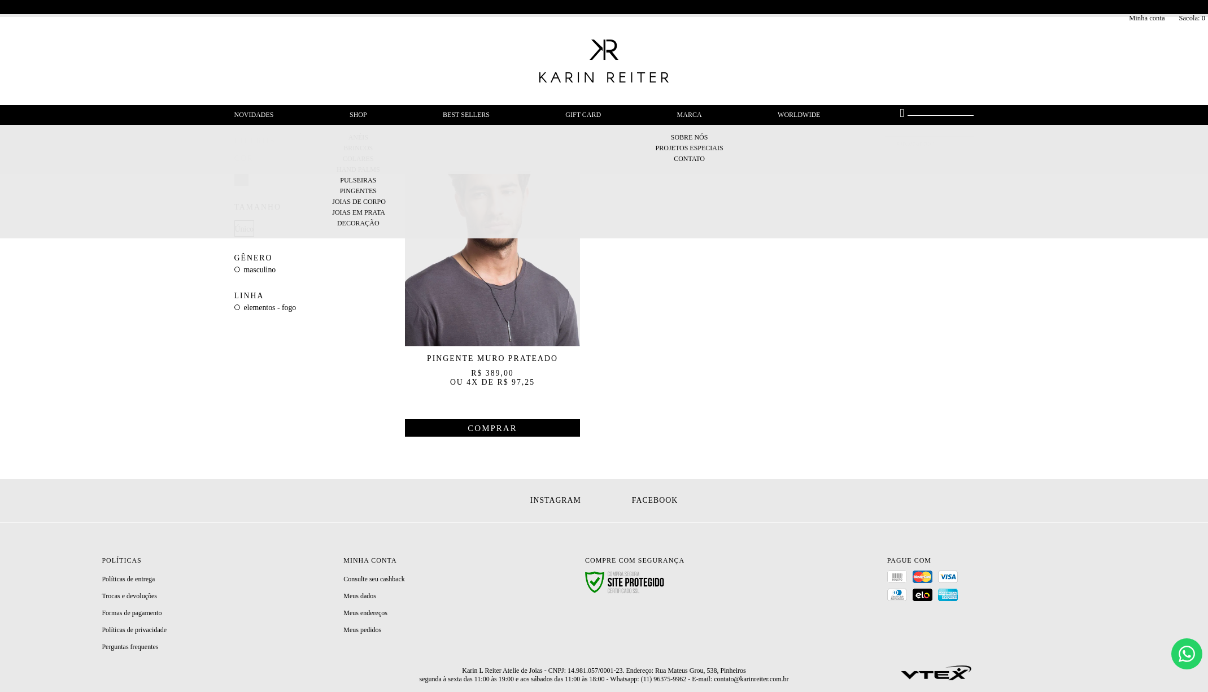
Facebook (655, 500)
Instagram (555, 500)
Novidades (254, 115)
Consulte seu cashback (374, 579)
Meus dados (359, 596)
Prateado (241, 179)
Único (244, 229)
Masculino (260, 270)
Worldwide (799, 115)
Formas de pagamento (132, 613)
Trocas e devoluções (129, 596)
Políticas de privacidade (134, 630)
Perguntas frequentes (130, 647)
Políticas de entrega (128, 579)
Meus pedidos (362, 630)
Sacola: (1192, 18)
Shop (358, 115)
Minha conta (1147, 18)
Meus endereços (365, 613)
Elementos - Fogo (270, 307)
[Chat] (1186, 653)
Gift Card (583, 115)
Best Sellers (466, 115)
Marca (689, 115)
